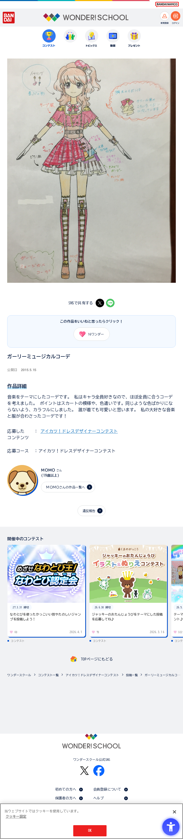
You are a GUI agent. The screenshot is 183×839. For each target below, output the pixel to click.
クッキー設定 (16, 816)
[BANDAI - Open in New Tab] (9, 17)
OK (90, 830)
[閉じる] (174, 812)
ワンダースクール (19, 675)
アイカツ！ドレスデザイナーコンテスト (79, 431)
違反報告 (89, 510)
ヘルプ (98, 798)
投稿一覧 (132, 675)
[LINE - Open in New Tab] (110, 303)
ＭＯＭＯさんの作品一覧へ (65, 487)
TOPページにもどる (97, 659)
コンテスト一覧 (48, 675)
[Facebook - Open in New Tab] (98, 770)
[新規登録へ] (164, 16)
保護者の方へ (65, 798)
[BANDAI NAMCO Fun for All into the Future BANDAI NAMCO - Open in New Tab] (167, 4)
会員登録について (107, 789)
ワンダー (89, 334)
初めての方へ (65, 789)
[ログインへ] (175, 16)
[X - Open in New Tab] (100, 303)
